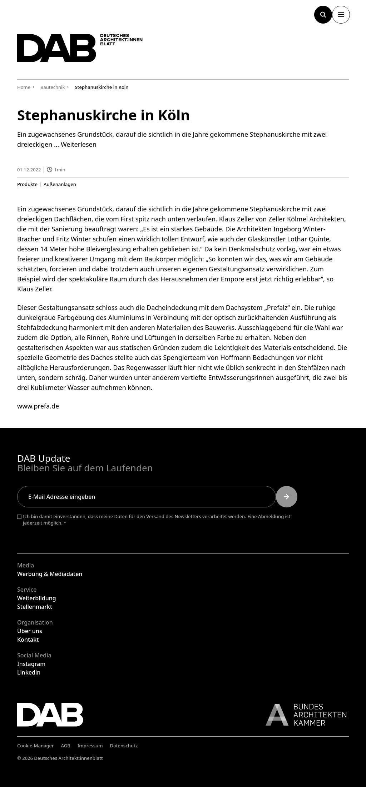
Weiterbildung (36, 598)
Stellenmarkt (34, 607)
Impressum (90, 745)
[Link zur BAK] (302, 714)
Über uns (29, 631)
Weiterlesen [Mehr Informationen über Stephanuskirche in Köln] (79, 144)
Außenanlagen (60, 184)
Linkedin (28, 672)
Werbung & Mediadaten (49, 574)
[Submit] (286, 496)
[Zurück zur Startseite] (85, 50)
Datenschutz (124, 745)
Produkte (27, 184)
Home (23, 87)
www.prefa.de (38, 405)
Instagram (31, 664)
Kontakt (28, 639)
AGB (65, 745)
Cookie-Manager (35, 745)
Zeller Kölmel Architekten (306, 218)
